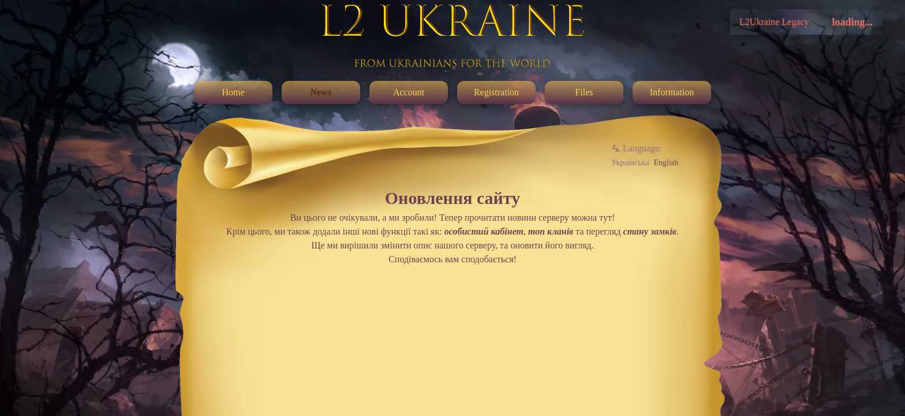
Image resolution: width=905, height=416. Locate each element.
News (321, 92)
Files (584, 92)
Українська (630, 162)
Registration (496, 92)
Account (408, 92)
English (665, 162)
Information (672, 92)
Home (233, 92)
